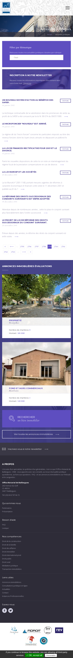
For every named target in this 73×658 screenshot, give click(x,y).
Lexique (5, 528)
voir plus (66, 116)
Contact (5, 593)
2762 (6, 252)
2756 (29, 246)
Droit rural (6, 562)
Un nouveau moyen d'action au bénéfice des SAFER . (27, 101)
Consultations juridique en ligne (14, 586)
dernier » (31, 252)
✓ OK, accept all (34, 655)
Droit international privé (11, 555)
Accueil (49, 34)
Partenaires (6, 508)
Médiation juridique (10, 566)
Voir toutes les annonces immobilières (36, 434)
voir (36, 306)
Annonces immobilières (11, 582)
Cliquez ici (27, 83)
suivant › (23, 252)
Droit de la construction (11, 541)
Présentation (7, 511)
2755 (22, 246)
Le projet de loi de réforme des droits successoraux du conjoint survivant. (25, 221)
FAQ (4, 525)
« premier (5, 247)
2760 (56, 246)
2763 (13, 252)
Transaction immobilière (12, 569)
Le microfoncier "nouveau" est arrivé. (24, 124)
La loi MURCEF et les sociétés (19, 172)
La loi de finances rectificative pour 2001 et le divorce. (29, 149)
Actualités (6, 589)
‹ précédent (11, 247)
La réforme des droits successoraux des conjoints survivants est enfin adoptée (26, 197)
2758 (44, 246)
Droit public (6, 559)
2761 (63, 246)
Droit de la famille (9, 545)
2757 (37, 246)
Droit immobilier (8, 552)
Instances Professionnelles (13, 596)
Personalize (50, 655)
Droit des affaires (9, 548)
